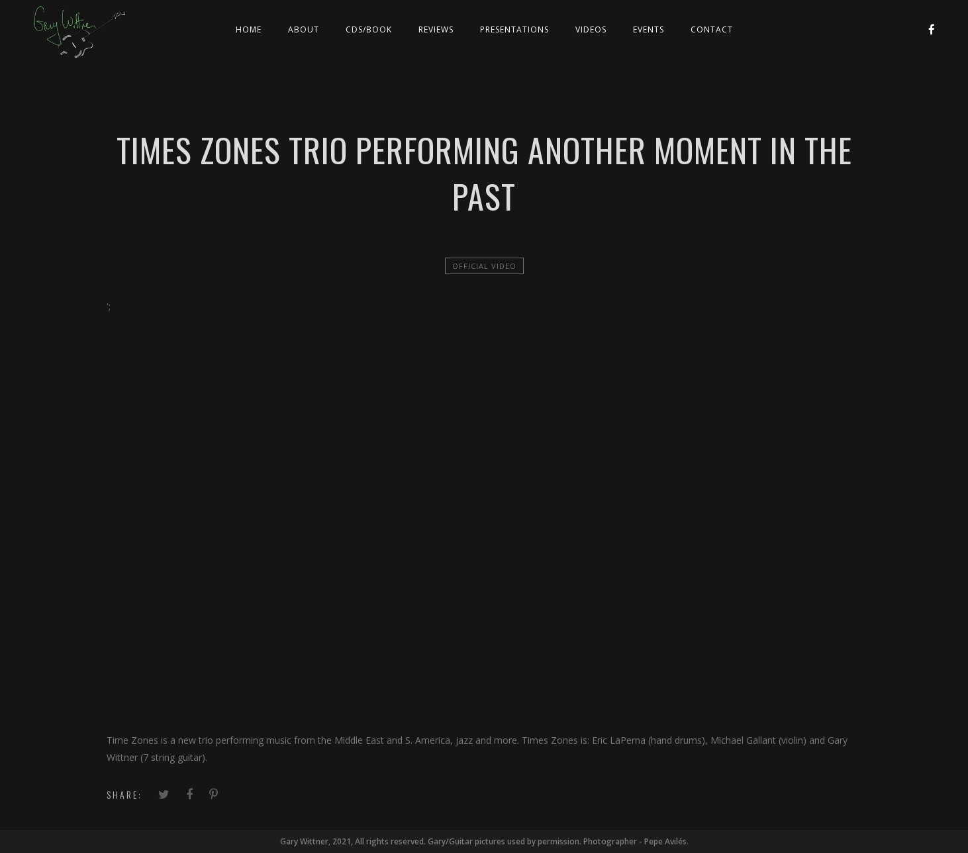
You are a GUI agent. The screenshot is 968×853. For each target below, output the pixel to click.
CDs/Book (369, 29)
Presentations (514, 29)
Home (249, 29)
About (303, 29)
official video (484, 266)
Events (648, 29)
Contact (712, 29)
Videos (590, 29)
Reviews (436, 29)
